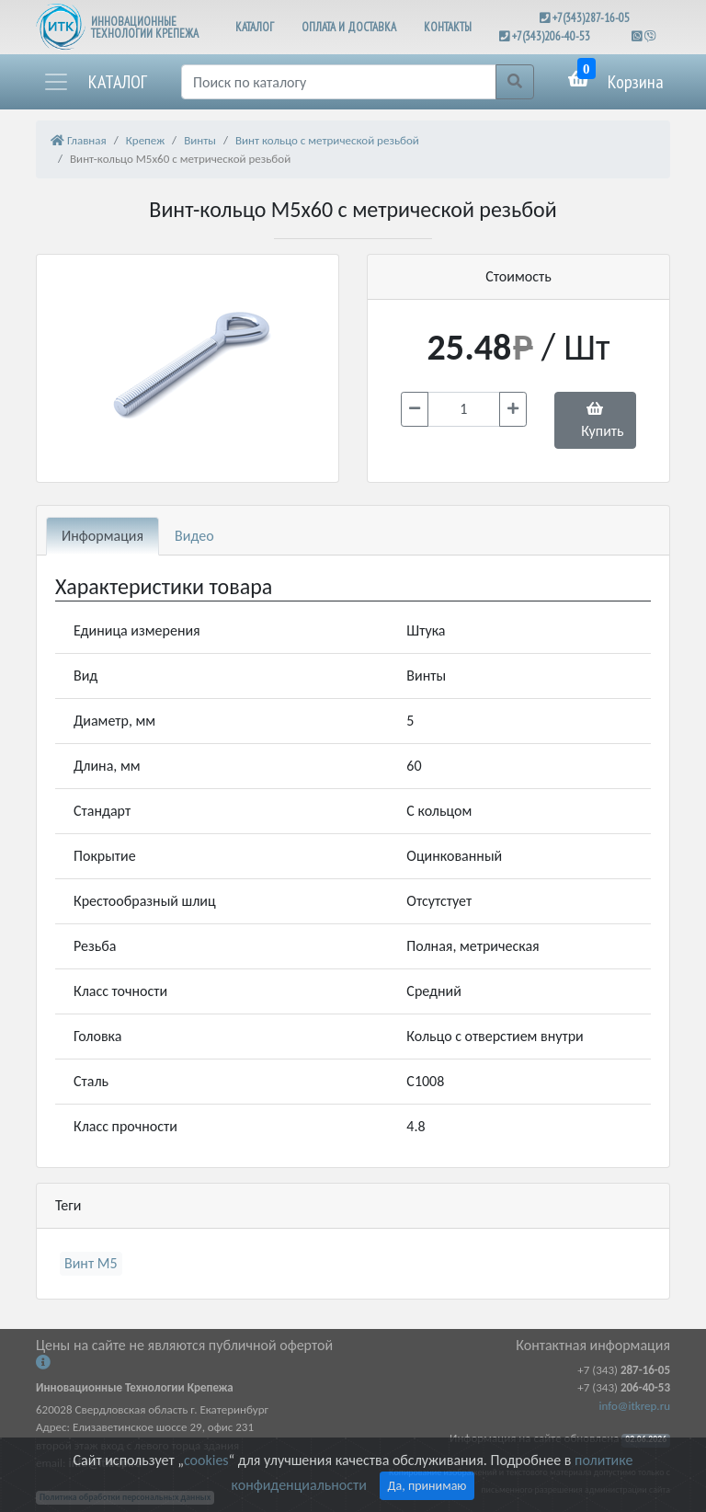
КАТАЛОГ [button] (254, 27)
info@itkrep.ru (634, 1406)
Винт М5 (91, 1263)
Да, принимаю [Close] (427, 1486)
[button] (95, 81)
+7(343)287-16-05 (591, 18)
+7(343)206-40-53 (551, 36)
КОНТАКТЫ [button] (448, 27)
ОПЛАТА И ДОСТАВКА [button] (349, 27)
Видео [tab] (194, 535)
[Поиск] (338, 81)
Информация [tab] (102, 535)
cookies (206, 1460)
